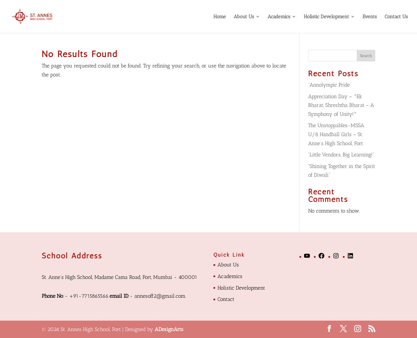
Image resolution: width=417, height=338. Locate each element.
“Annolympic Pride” (329, 85)
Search (366, 55)
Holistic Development (326, 16)
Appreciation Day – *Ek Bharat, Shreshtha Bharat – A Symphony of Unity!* (341, 105)
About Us (244, 16)
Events (370, 16)
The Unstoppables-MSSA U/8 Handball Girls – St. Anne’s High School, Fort (336, 134)
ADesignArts (169, 329)
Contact (225, 299)
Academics (279, 16)
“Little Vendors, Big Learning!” (341, 154)
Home (219, 16)
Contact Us (396, 16)
